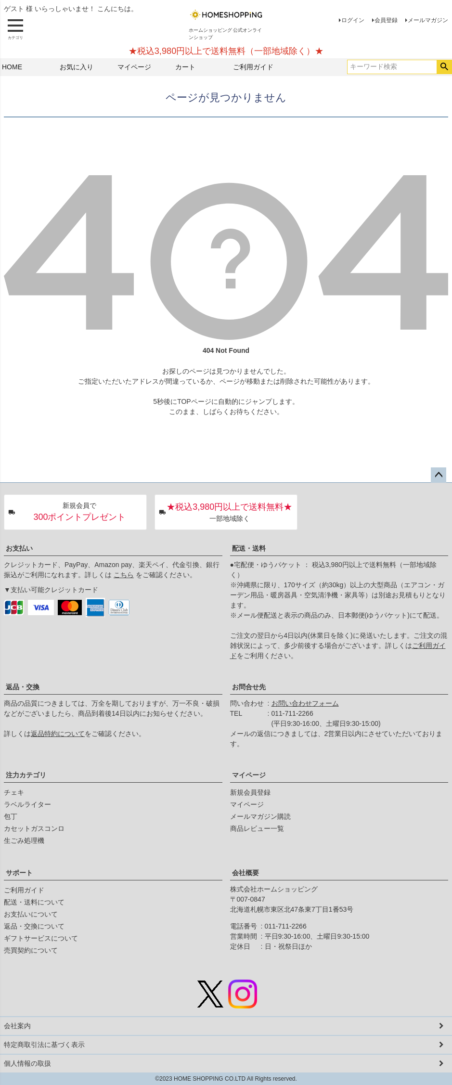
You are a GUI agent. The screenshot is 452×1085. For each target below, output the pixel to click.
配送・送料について (34, 902)
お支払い (19, 548)
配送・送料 (249, 548)
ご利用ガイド (253, 67)
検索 (444, 67)
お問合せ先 (249, 687)
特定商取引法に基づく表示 (44, 1044)
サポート (19, 873)
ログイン (352, 20)
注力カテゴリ (26, 775)
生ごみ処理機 (24, 840)
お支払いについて (31, 914)
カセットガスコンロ (34, 828)
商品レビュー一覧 (257, 828)
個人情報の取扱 (27, 1063)
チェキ (14, 792)
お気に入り (76, 67)
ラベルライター (27, 804)
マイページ (134, 67)
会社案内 (17, 1026)
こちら (124, 575)
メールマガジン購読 (260, 816)
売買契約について (31, 950)
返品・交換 (22, 687)
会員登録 (386, 20)
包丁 (10, 816)
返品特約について (58, 733)
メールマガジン (428, 20)
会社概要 (245, 873)
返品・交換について (34, 926)
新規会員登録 (250, 792)
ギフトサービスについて (41, 938)
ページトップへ (438, 475)
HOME (12, 67)
